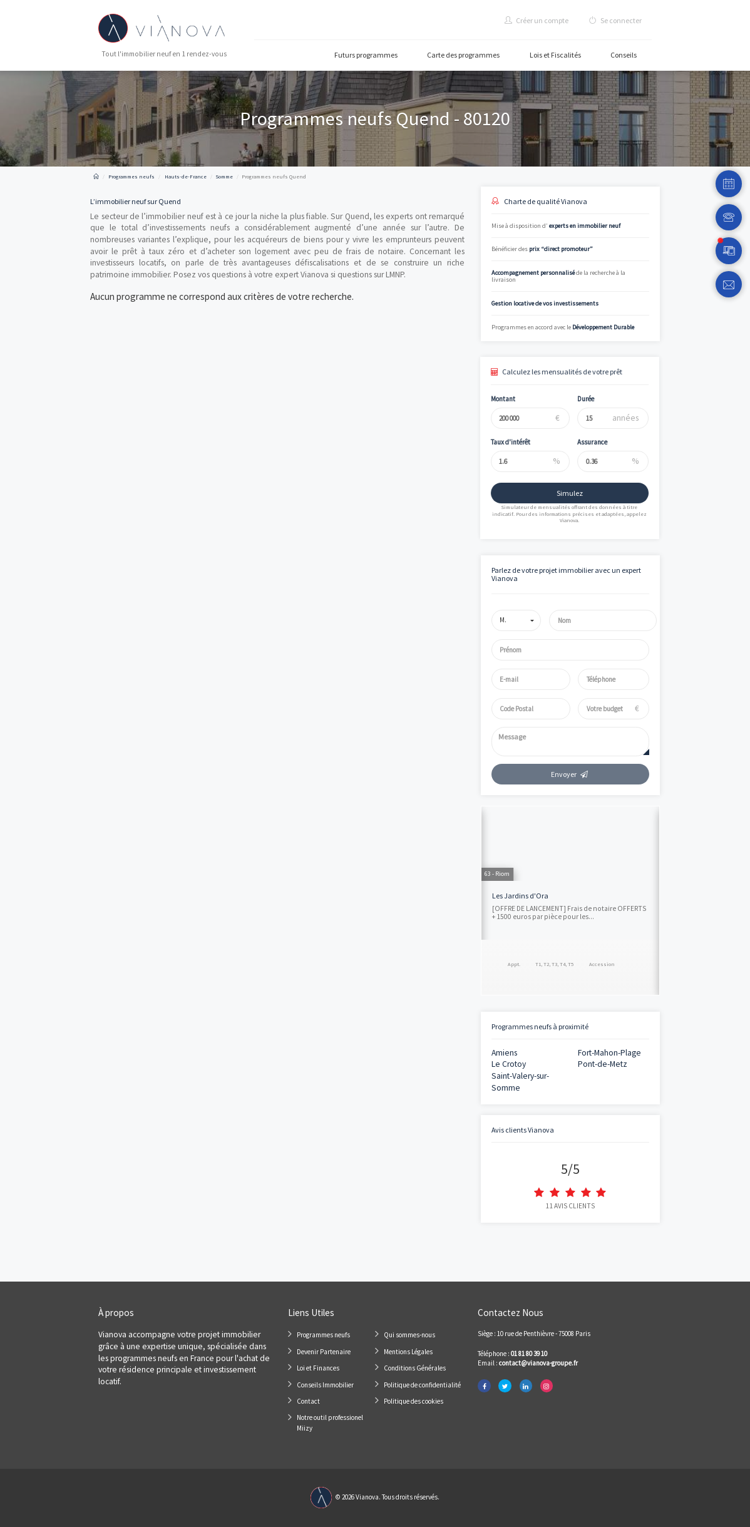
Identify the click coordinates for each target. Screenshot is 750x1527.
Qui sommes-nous (409, 1334)
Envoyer (570, 774)
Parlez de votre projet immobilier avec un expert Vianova (566, 574)
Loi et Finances (318, 1368)
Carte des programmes (463, 54)
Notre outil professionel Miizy (330, 1423)
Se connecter (615, 20)
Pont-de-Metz (602, 1064)
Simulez (562, 493)
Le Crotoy (508, 1064)
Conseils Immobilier (325, 1384)
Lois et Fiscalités (555, 54)
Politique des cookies (413, 1401)
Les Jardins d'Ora (520, 895)
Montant (495, 398)
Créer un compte (536, 20)
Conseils (623, 54)
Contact (308, 1401)
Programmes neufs (323, 1334)
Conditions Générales (415, 1368)
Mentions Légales (408, 1351)
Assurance (585, 442)
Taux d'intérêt (503, 442)
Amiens (504, 1052)
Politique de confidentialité (422, 1384)
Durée (578, 398)
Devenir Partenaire (324, 1351)
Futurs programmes (366, 54)
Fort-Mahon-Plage (609, 1052)
